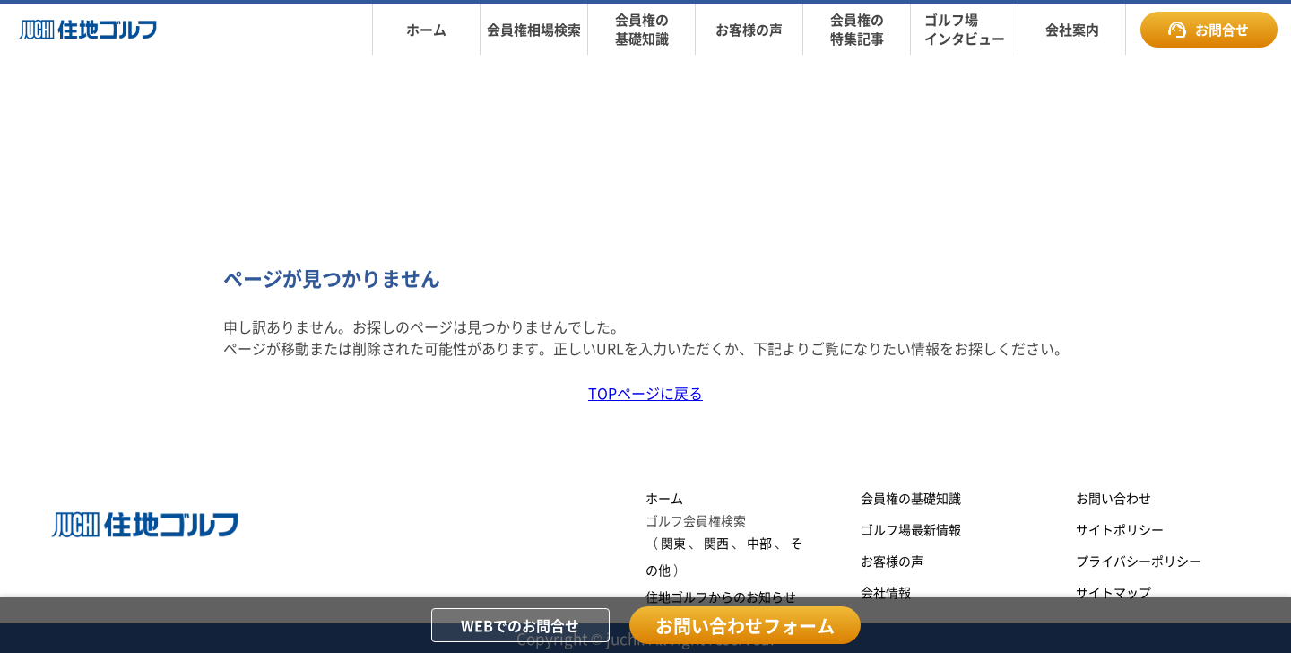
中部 (759, 543)
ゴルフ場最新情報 (911, 529)
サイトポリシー (1120, 529)
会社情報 (886, 592)
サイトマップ (1113, 592)
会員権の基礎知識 (911, 498)
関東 (673, 543)
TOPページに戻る (645, 393)
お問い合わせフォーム (745, 626)
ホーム (664, 498)
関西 (716, 543)
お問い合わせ (1113, 498)
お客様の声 (892, 561)
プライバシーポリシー (1138, 561)
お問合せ (1208, 29)
